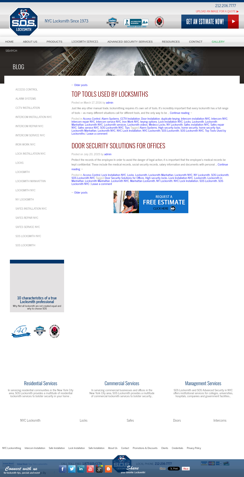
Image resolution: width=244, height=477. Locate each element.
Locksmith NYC (94, 124)
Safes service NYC (88, 127)
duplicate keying (170, 118)
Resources (171, 41)
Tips (127, 127)
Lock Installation (77, 448)
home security (189, 127)
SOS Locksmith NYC (111, 127)
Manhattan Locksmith (142, 180)
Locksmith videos (137, 124)
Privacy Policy (194, 448)
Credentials (177, 448)
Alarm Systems (110, 118)
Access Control (91, 118)
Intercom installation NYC (195, 118)
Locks (187, 121)
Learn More (40, 404)
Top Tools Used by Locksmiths (110, 94)
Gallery (218, 41)
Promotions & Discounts (145, 448)
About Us (30, 41)
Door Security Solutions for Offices (118, 145)
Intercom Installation (35, 448)
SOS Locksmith (170, 130)
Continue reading (181, 112)
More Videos (36, 315)
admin (109, 102)
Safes (130, 420)
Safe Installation (57, 448)
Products (54, 41)
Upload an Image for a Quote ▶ (217, 11)
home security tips (209, 127)
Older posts (79, 84)
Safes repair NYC (27, 217)
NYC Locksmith (151, 130)
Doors (177, 420)
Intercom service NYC (108, 121)
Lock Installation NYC (170, 121)
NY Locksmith (175, 124)
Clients (164, 448)
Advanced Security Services (130, 41)
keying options (148, 121)
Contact (195, 41)
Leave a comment (97, 133)
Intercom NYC (219, 118)
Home (9, 41)
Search (11, 50)
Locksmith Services (85, 42)
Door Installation (150, 118)
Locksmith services (115, 124)
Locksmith (198, 121)
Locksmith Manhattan (84, 130)
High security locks (169, 127)
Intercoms (220, 420)
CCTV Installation (130, 118)
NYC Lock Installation (129, 130)
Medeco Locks (157, 124)
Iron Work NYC (130, 121)
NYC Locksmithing (11, 448)
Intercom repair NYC (83, 121)
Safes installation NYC (196, 124)
